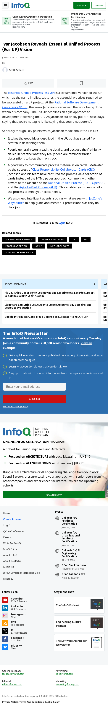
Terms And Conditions (31, 702)
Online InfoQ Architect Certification (69, 520)
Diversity (8, 578)
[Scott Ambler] (5, 70)
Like (30, 83)
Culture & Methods (52, 239)
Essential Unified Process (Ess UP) (31, 93)
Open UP (98, 183)
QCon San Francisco (74, 565)
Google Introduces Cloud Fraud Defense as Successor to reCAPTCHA (46, 316)
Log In (7, 525)
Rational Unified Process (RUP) (69, 183)
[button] (34, 399)
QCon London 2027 (73, 574)
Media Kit (8, 566)
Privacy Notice (10, 702)
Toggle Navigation (5, 5)
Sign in (98, 5)
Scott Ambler (16, 69)
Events (7, 537)
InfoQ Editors (10, 549)
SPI (85, 239)
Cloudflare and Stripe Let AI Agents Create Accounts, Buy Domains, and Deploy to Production (47, 306)
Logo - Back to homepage (21, 4)
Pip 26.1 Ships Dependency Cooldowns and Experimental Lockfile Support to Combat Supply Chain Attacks (49, 294)
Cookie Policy (52, 702)
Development (15, 284)
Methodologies (59, 246)
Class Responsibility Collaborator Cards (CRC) (63, 169)
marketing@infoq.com (67, 684)
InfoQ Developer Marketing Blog (21, 572)
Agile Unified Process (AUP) (38, 187)
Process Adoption (16, 246)
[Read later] (81, 83)
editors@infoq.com (12, 684)
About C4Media (12, 561)
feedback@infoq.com (13, 673)
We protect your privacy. (15, 406)
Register (81, 5)
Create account (12, 519)
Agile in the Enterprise (19, 252)
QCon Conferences (14, 531)
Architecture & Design (18, 239)
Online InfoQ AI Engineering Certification (71, 553)
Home (6, 513)
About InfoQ (10, 555)
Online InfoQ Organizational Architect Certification (71, 537)
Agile (62, 223)
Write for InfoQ (12, 543)
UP (73, 239)
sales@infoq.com (64, 673)
